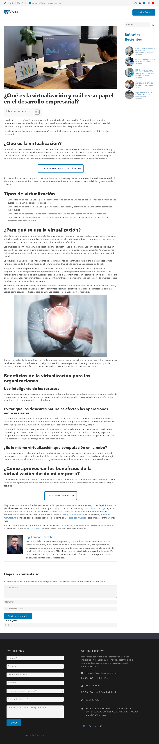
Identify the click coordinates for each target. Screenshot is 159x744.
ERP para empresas (61, 505)
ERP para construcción (75, 518)
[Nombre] (60, 602)
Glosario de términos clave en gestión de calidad (145, 60)
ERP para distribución (73, 515)
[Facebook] (135, 3)
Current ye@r (11, 621)
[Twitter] (140, 3)
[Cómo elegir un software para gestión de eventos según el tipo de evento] (129, 81)
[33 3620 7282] (83, 699)
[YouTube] (153, 3)
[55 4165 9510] (83, 686)
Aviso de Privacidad (35, 735)
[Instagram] (148, 3)
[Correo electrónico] (60, 609)
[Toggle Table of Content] (35, 112)
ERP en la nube (55, 480)
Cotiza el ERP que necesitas (60, 496)
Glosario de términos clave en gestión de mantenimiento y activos (145, 50)
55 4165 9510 (33, 529)
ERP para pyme (99, 508)
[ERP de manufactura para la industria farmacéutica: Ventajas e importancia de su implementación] (129, 69)
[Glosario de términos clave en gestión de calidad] (129, 59)
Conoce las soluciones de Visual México (61, 169)
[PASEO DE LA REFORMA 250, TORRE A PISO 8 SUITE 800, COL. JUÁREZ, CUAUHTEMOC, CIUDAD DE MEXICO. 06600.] (83, 709)
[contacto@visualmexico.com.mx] (83, 673)
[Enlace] (12, 12)
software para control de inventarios (67, 512)
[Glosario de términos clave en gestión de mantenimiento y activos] (129, 48)
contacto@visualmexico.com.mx (99, 526)
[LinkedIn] (144, 3)
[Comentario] (60, 592)
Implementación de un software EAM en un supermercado (143, 94)
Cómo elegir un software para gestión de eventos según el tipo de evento (144, 83)
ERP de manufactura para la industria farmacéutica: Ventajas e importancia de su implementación (144, 72)
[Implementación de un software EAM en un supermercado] (129, 92)
